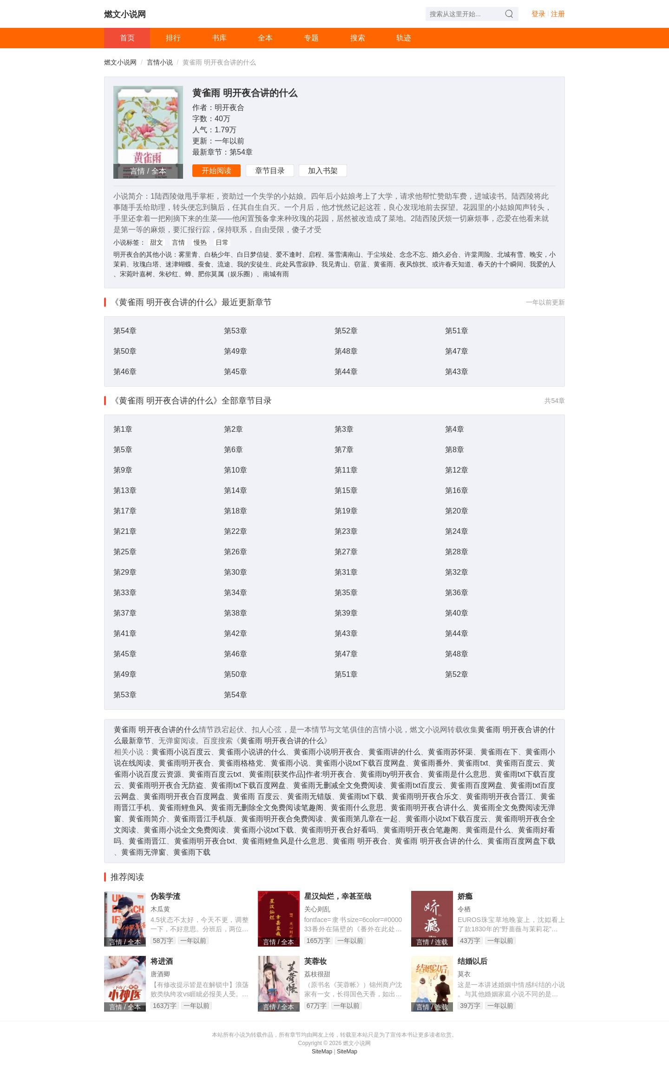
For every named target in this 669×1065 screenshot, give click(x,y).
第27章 (346, 552)
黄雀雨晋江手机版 (204, 819)
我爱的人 (543, 264)
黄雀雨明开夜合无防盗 (166, 785)
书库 (219, 38)
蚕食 (204, 264)
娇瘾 (465, 896)
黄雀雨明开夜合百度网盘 (184, 796)
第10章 (235, 470)
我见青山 (334, 264)
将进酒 (162, 961)
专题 (311, 38)
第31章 (346, 572)
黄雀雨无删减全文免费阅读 (338, 785)
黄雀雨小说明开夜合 (327, 752)
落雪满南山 (344, 254)
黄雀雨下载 (191, 852)
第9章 (122, 470)
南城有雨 (276, 274)
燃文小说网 (125, 14)
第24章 (456, 531)
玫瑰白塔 (146, 264)
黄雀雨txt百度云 (416, 785)
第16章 (456, 490)
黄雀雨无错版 (309, 796)
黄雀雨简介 (147, 819)
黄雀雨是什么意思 (458, 774)
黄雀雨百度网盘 (476, 785)
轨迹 (403, 38)
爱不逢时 (289, 254)
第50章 (125, 351)
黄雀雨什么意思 (357, 808)
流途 (223, 264)
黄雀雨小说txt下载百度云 (447, 819)
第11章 (346, 470)
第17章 (125, 511)
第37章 (125, 613)
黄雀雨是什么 (488, 830)
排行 (173, 38)
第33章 (125, 593)
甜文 (156, 242)
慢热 (200, 242)
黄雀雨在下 (499, 752)
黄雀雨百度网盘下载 (521, 841)
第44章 (346, 372)
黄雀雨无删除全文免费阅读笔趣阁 (267, 808)
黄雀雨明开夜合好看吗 (338, 830)
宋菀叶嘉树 (136, 274)
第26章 (235, 552)
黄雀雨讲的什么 (394, 752)
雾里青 (188, 254)
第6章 (233, 450)
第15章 (346, 490)
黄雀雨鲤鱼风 (181, 808)
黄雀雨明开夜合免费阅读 (282, 819)
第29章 (125, 572)
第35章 (346, 593)
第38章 (235, 613)
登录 (538, 14)
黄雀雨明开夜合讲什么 (428, 808)
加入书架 (323, 171)
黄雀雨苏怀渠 (450, 752)
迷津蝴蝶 (178, 264)
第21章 (125, 531)
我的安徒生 (253, 264)
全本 (265, 38)
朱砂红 (168, 274)
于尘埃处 (380, 254)
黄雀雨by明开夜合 (390, 774)
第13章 (125, 490)
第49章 (235, 351)
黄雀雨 (383, 264)
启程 (314, 254)
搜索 (357, 38)
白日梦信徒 (253, 254)
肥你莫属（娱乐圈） (227, 274)
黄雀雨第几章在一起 (364, 819)
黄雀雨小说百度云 (181, 752)
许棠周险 (478, 254)
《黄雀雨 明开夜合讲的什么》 (166, 302)
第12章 (456, 470)
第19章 (346, 511)
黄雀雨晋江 (147, 841)
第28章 (456, 552)
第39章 (346, 613)
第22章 (235, 531)
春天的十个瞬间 (500, 264)
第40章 (456, 613)
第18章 (235, 511)
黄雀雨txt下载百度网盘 (248, 785)
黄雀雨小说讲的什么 (252, 752)
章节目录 (270, 171)
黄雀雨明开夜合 (184, 763)
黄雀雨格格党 (240, 763)
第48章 (346, 351)
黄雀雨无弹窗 (143, 852)
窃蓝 (360, 264)
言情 (178, 242)
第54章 (241, 152)
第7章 (344, 450)
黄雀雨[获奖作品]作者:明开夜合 (301, 774)
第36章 (456, 593)
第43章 (456, 372)
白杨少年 (217, 254)
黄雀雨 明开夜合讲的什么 (244, 93)
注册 (558, 14)
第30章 (235, 572)
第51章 (456, 331)
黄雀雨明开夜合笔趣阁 (420, 830)
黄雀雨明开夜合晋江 (499, 796)
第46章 (125, 372)
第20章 (456, 511)
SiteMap (322, 1051)
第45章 (235, 372)
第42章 (235, 633)
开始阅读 (216, 171)
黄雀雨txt (473, 763)
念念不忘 (413, 254)
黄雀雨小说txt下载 (263, 830)
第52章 (346, 331)
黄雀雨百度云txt (215, 774)
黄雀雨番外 (431, 763)
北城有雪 (510, 254)
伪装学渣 (165, 896)
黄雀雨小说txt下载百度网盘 (360, 763)
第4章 (454, 429)
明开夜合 (229, 107)
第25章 (125, 552)
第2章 (233, 429)
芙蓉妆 (315, 961)
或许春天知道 (451, 264)
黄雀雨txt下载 (361, 796)
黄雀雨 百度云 (256, 796)
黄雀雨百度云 (518, 763)
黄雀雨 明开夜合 (360, 841)
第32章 (456, 572)
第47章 (456, 351)
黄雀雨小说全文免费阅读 (185, 830)
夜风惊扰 (413, 264)
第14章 (235, 490)
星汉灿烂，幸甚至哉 (337, 896)
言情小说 (160, 62)
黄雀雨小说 (289, 763)
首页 (127, 38)
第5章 (122, 450)
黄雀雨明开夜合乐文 (425, 796)
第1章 (122, 429)
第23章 (346, 531)
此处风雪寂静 (295, 264)
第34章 (235, 593)
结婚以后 (472, 961)
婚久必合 (445, 254)
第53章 (235, 331)
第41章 (125, 633)
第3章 (344, 429)
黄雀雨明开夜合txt (204, 841)
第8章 (454, 450)
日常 (222, 242)
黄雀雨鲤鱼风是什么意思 (283, 841)
